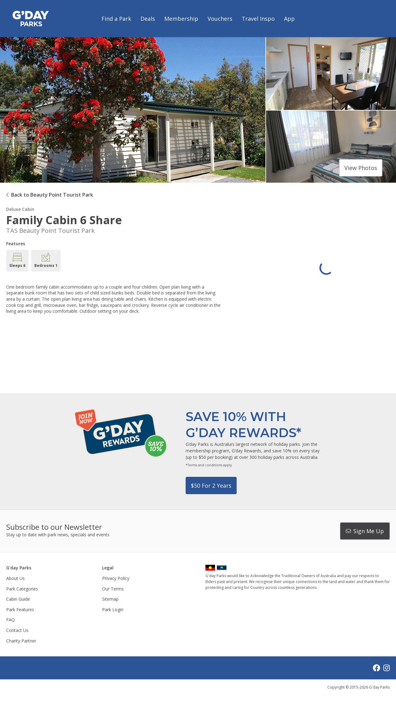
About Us (15, 578)
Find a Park (116, 18)
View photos (360, 168)
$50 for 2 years (211, 485)
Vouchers (220, 18)
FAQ (10, 620)
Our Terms (113, 589)
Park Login (112, 609)
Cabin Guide (18, 599)
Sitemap (110, 599)
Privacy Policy (115, 578)
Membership (181, 18)
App (289, 18)
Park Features (20, 609)
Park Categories (22, 589)
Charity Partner (21, 641)
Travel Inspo (258, 18)
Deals (147, 18)
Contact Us (17, 630)
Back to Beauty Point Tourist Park (52, 195)
